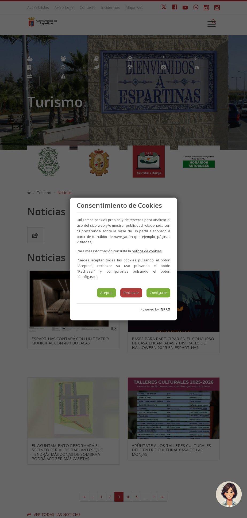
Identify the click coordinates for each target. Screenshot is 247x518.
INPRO (165, 309)
